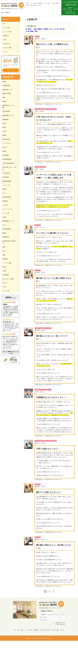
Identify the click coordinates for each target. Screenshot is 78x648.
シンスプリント (7, 143)
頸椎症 (4, 135)
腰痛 (4, 255)
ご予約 (27, 5)
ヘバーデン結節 (7, 263)
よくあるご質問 (54, 3)
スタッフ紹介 (47, 3)
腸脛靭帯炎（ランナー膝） (9, 106)
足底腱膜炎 (6, 275)
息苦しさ (5, 147)
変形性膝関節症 (7, 229)
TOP (27, 3)
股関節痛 (5, 201)
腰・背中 (62, 29)
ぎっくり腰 (6, 213)
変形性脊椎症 (6, 111)
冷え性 (4, 286)
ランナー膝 (6, 291)
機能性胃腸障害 (7, 181)
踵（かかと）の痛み (8, 279)
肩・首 (57, 29)
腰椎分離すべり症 (8, 89)
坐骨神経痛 (6, 155)
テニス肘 (5, 205)
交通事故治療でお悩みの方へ (9, 242)
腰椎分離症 (6, 119)
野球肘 (4, 101)
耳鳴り (4, 267)
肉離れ (4, 81)
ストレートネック (8, 209)
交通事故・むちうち (49, 29)
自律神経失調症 (7, 197)
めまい (4, 225)
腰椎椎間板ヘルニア (8, 221)
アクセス (40, 5)
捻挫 (4, 97)
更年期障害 (6, 177)
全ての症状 (28, 29)
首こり (4, 193)
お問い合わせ (33, 5)
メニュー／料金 (33, 3)
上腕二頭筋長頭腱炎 (8, 163)
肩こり (4, 251)
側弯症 (4, 151)
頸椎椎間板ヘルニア (8, 115)
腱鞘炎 (4, 233)
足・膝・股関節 (29, 31)
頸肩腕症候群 (6, 85)
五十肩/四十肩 (6, 173)
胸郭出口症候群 (7, 93)
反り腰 (4, 131)
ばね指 (4, 217)
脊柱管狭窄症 (6, 139)
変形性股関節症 (7, 159)
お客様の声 (40, 3)
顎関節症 (5, 259)
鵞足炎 (4, 127)
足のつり (5, 283)
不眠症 (4, 271)
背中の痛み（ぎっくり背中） (9, 168)
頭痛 (36, 31)
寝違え (4, 123)
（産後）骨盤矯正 (37, 29)
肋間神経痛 (6, 237)
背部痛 (4, 189)
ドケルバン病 (6, 185)
